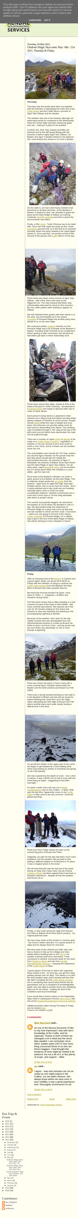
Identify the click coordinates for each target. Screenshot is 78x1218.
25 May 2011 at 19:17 (43, 1062)
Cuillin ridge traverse (36, 586)
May (9, 1157)
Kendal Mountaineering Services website (56, 1001)
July (9, 1152)
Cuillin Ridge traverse (63, 980)
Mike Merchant (42, 1022)
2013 (7, 1134)
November (11, 1142)
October (10, 1145)
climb (39, 217)
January (10, 1185)
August (10, 1150)
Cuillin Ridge (33, 111)
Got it (47, 20)
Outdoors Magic (35, 873)
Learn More (35, 20)
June (9, 1155)
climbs (58, 439)
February (11, 1183)
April (9, 1178)
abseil (37, 423)
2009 (7, 1190)
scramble (48, 217)
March (10, 1180)
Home (52, 1099)
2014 (7, 1132)
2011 (7, 1140)
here (43, 1008)
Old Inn (57, 579)
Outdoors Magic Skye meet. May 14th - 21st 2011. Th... (15, 1161)
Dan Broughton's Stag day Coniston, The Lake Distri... (15, 1173)
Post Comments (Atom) (51, 1105)
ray (36, 1066)
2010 (7, 1188)
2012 (7, 1137)
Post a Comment (34, 1094)
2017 (7, 1124)
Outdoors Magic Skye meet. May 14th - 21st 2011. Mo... (15, 1167)
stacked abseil (35, 409)
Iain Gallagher (11, 1202)
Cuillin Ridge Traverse (48, 441)
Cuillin (55, 236)
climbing (51, 326)
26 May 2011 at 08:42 (43, 1090)
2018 (7, 1121)
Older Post (71, 1099)
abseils (66, 439)
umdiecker (9, 1208)
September (11, 1147)
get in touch (65, 998)
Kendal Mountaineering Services (47, 962)
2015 (7, 1129)
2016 (7, 1126)
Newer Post (32, 1099)
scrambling (32, 229)
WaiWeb (8, 1205)
